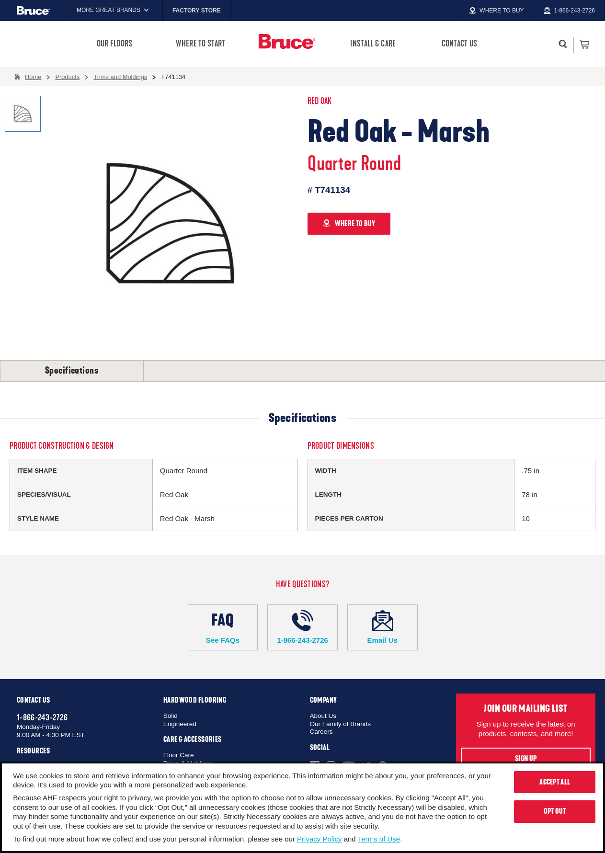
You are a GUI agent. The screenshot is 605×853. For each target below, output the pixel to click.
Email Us (382, 627)
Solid (170, 715)
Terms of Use (379, 839)
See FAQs (223, 627)
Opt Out (555, 811)
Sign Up (526, 758)
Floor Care (178, 755)
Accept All (554, 782)
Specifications (72, 370)
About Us (323, 715)
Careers (321, 731)
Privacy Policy (319, 839)
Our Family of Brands (340, 724)
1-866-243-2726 (302, 627)
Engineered (179, 724)
